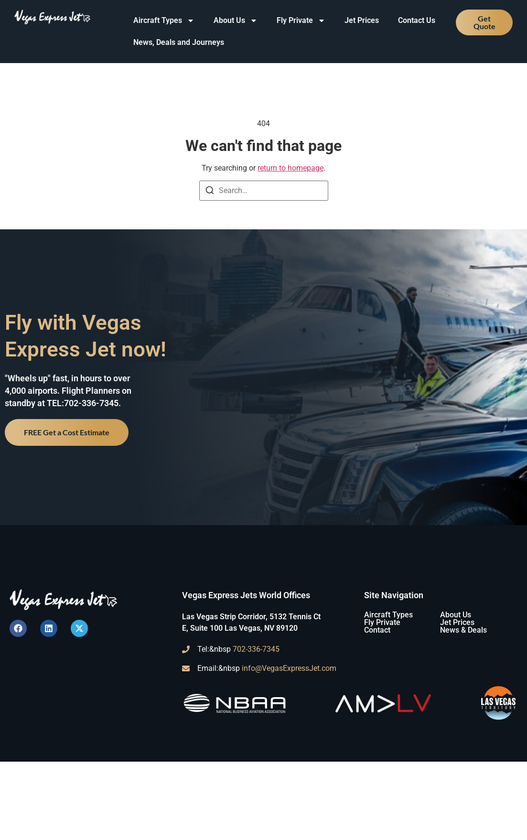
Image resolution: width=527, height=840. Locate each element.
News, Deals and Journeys (178, 42)
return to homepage (290, 167)
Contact (377, 630)
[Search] (209, 192)
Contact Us (416, 20)
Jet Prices (361, 20)
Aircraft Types (163, 20)
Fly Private (301, 20)
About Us (236, 20)
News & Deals (463, 630)
